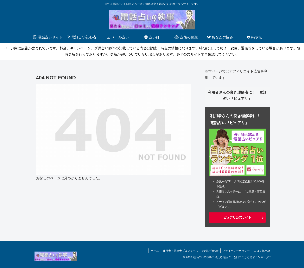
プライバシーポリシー (236, 250)
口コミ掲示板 (262, 250)
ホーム (155, 250)
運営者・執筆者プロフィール (180, 250)
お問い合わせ (210, 250)
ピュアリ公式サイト (237, 217)
